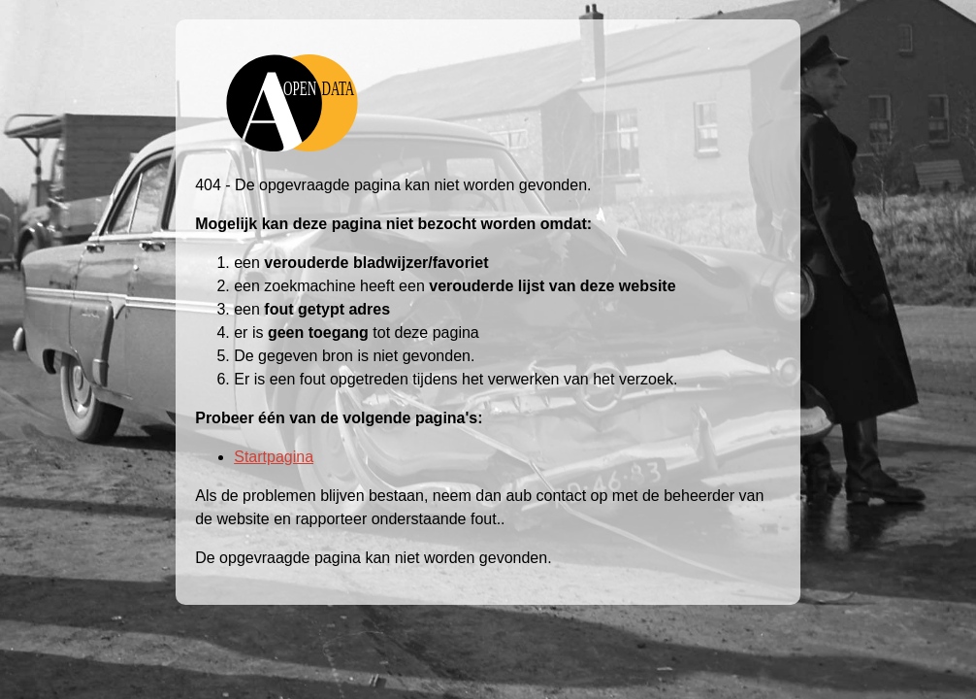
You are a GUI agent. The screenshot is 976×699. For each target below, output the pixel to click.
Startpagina (273, 457)
